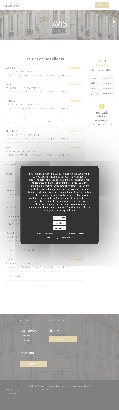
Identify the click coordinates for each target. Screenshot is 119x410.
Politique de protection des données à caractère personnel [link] (60, 233)
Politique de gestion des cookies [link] (60, 237)
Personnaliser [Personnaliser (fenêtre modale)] (59, 228)
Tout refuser (59, 223)
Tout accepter (59, 218)
